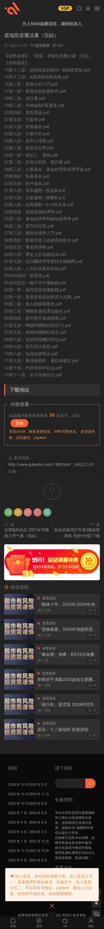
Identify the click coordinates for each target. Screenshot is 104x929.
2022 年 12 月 (39, 841)
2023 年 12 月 (18, 794)
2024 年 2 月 (38, 785)
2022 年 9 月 (17, 860)
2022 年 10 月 (39, 851)
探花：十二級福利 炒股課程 (62, 729)
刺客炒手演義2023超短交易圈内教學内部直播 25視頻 (67, 679)
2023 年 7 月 (17, 813)
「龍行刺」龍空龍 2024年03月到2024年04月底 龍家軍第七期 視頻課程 (65, 704)
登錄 (19, 423)
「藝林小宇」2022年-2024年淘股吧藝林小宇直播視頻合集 (66, 604)
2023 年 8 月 (38, 804)
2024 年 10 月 (18, 785)
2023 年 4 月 (38, 822)
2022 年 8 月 (38, 860)
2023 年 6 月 (38, 813)
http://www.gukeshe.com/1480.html (39, 464)
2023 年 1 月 (17, 841)
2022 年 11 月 (18, 851)
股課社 (12, 8)
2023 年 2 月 (38, 832)
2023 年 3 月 (17, 832)
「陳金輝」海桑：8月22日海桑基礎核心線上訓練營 (65, 654)
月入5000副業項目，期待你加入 (52, 23)
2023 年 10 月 (18, 804)
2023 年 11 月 (39, 794)
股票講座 (42, 45)
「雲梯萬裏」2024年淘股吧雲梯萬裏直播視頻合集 (67, 629)
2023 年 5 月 (17, 822)
